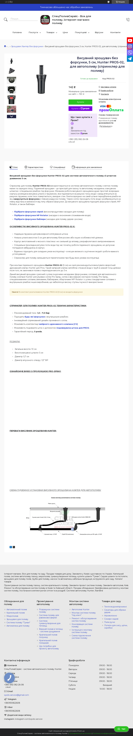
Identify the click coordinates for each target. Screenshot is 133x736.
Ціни (65, 32)
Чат (121, 729)
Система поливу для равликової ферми (49, 616)
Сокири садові (111, 619)
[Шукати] (6, 19)
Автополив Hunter (80, 609)
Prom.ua (80, 731)
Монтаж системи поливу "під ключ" (84, 614)
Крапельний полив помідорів (48, 641)
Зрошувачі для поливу (17, 619)
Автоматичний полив (17, 609)
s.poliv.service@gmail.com (16, 695)
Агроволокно (110, 615)
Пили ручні (109, 622)
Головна (17, 32)
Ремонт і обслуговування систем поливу (84, 619)
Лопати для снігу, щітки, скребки (115, 626)
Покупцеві (81, 32)
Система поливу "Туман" (18, 622)
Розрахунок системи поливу (49, 610)
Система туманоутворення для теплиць (49, 623)
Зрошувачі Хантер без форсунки (27, 46)
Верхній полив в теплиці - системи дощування (51, 630)
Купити (80, 102)
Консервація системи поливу (82, 625)
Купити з (80, 108)
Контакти (115, 32)
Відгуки (99, 32)
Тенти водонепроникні (115, 606)
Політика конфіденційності (104, 733)
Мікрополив (12, 616)
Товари (50, 32)
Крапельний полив (16, 613)
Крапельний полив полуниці (48, 636)
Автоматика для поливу (18, 626)
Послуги (33, 32)
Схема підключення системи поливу (81, 636)
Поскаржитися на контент (80, 733)
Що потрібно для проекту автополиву (49, 647)
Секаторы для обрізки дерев (115, 611)
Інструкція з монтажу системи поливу (82, 631)
